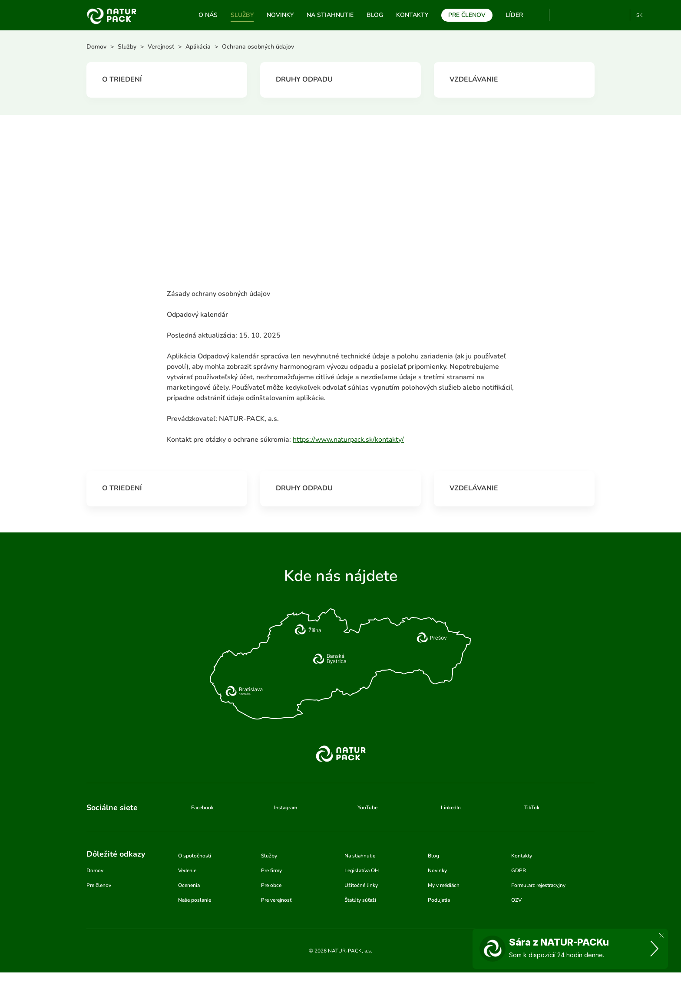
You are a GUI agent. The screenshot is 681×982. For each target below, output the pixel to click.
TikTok (619, 14)
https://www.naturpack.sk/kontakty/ (348, 439)
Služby (242, 15)
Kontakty (412, 15)
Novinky (280, 15)
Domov (94, 870)
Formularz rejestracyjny (538, 885)
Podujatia (439, 900)
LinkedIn (451, 807)
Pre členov (467, 15)
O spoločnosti (194, 855)
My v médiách (444, 885)
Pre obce (271, 885)
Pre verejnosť (276, 900)
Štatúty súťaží (360, 900)
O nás (208, 15)
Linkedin (605, 14)
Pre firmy (271, 870)
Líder (514, 15)
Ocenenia (189, 885)
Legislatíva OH (361, 870)
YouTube (561, 14)
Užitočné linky (361, 885)
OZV (516, 900)
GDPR (518, 870)
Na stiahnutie (330, 15)
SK (639, 15)
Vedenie (187, 870)
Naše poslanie (194, 900)
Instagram (591, 14)
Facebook (576, 14)
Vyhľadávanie (539, 15)
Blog (375, 15)
